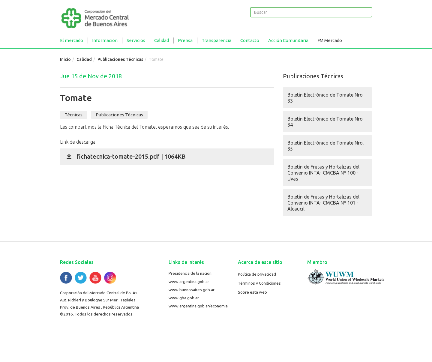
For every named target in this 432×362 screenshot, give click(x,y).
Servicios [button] (136, 40)
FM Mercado (329, 40)
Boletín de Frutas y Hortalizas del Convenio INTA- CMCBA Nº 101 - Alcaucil (323, 202)
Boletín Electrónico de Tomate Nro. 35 (325, 145)
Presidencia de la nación (190, 273)
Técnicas (73, 114)
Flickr (110, 278)
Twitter (81, 278)
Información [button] (105, 40)
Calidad (84, 59)
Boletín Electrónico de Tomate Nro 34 (325, 121)
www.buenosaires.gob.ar (191, 289)
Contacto (249, 40)
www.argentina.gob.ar (189, 281)
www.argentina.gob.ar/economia (198, 306)
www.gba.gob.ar (184, 297)
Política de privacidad (257, 274)
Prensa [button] (185, 40)
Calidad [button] (161, 40)
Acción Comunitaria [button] (288, 40)
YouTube (95, 278)
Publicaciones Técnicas (120, 59)
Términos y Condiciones (259, 283)
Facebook (66, 278)
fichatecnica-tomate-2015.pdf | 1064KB (130, 156)
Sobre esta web (252, 292)
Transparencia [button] (216, 40)
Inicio (65, 59)
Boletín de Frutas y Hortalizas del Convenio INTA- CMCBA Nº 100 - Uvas (323, 172)
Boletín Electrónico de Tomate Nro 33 (325, 97)
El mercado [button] (71, 40)
